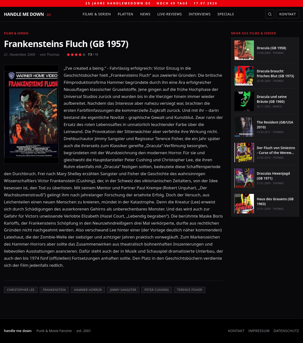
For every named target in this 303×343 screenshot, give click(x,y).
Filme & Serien (97, 14)
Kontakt (287, 14)
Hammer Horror (88, 290)
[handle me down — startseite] (27, 14)
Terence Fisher (189, 290)
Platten (125, 14)
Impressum (259, 330)
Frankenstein (54, 290)
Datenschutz (286, 330)
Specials (226, 14)
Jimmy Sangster (123, 290)
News (145, 14)
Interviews (200, 14)
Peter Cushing (157, 290)
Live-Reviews (169, 14)
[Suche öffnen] (269, 14)
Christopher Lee (20, 290)
